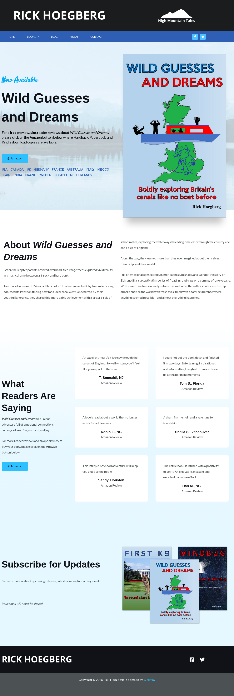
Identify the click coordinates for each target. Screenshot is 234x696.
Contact (96, 36)
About (74, 36)
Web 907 (149, 679)
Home (11, 36)
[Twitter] (202, 659)
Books (33, 37)
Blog (54, 36)
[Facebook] (191, 659)
